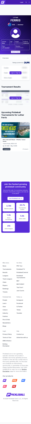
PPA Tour (19, 266)
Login (21, 2)
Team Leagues (7, 279)
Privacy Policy (7, 334)
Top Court (20, 287)
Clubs (4, 282)
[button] (26, 2)
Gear (4, 306)
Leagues (5, 275)
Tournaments (7, 269)
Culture (5, 310)
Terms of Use (7, 337)
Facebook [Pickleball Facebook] (20, 303)
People (5, 300)
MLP (18, 281)
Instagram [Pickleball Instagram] (20, 300)
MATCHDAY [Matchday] (20, 284)
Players (5, 285)
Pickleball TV (21, 269)
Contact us (20, 334)
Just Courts (20, 290)
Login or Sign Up (15, 73)
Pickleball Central (22, 272)
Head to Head (15, 52)
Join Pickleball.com (15, 198)
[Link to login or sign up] (15, 72)
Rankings (6, 288)
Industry (5, 313)
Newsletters (7, 323)
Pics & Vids (6, 319)
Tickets (5, 292)
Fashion (5, 316)
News (4, 266)
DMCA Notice (7, 341)
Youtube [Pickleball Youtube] (19, 313)
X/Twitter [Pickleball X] (20, 306)
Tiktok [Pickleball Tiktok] (19, 310)
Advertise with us (22, 337)
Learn (4, 303)
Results (5, 272)
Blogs (4, 326)
